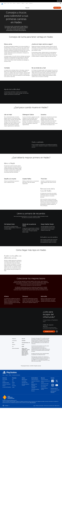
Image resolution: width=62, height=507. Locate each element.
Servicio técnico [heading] (34, 478)
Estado (32, 482)
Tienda (26, 3)
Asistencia (30, 3)
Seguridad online (24, 482)
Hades (10, 475)
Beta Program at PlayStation (53, 492)
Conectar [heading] (52, 478)
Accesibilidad (24, 481)
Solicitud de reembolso (35, 489)
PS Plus (14, 3)
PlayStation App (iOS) (54, 488)
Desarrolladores (43, 486)
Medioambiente (24, 479)
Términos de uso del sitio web (49, 505)
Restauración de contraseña (34, 487)
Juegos (5, 3)
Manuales (33, 491)
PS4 (10, 3)
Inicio (3, 475)
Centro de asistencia (34, 479)
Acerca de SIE (5, 479)
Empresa (4, 485)
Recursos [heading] (43, 478)
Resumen (30, 6)
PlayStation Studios (6, 482)
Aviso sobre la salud (44, 485)
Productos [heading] (14, 478)
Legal (34, 505)
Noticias (23, 3)
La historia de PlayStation (7, 487)
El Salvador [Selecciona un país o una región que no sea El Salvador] (6, 506)
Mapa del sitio (57, 505)
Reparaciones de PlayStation (34, 485)
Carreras (4, 481)
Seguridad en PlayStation (35, 481)
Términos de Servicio (44, 479)
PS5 (8, 3)
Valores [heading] (23, 478)
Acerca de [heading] (5, 478)
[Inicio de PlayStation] (2, 3)
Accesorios (18, 3)
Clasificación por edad (44, 483)
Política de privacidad (39, 505)
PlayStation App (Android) (55, 490)
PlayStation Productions (6, 484)
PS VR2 (13, 482)
